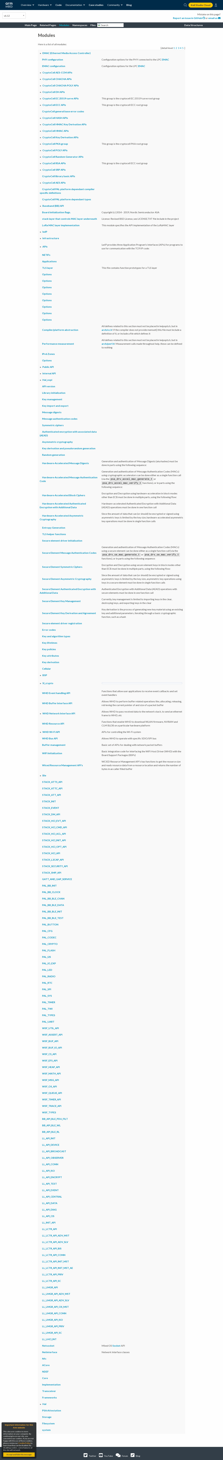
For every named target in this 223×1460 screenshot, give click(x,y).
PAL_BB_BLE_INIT (52, 910)
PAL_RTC (47, 981)
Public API (48, 366)
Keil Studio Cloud (200, 5)
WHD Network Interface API (58, 712)
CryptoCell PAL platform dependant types (66, 199)
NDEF (45, 1370)
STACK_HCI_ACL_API (54, 832)
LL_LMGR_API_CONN (54, 1312)
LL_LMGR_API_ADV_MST (56, 1292)
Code (58, 4)
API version (48, 386)
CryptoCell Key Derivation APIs (60, 137)
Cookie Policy (24, 1443)
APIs (45, 246)
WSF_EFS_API (49, 1059)
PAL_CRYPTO (50, 942)
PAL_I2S (46, 955)
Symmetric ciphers (53, 425)
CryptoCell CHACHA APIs (57, 78)
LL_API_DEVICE (50, 1143)
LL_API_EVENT (50, 1189)
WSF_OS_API (49, 1085)
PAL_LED (47, 968)
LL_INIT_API (48, 1221)
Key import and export (55, 405)
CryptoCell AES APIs (54, 182)
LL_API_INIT (48, 1137)
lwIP (44, 231)
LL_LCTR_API (49, 1228)
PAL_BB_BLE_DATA (53, 904)
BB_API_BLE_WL (51, 1124)
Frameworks (49, 1396)
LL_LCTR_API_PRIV (52, 1273)
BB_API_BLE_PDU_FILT (55, 1117)
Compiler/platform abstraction (60, 329)
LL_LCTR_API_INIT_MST (55, 1260)
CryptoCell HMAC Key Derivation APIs (64, 124)
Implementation (51, 1383)
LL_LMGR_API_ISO (52, 1318)
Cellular (46, 667)
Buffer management (54, 743)
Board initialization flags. (56, 212)
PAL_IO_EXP (49, 962)
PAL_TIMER (48, 1001)
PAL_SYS (47, 994)
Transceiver (49, 1390)
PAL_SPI (46, 988)
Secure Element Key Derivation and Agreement (69, 612)
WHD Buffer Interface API (57, 702)
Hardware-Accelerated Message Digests (65, 463)
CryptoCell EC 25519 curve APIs (60, 98)
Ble (44, 774)
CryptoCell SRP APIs (54, 169)
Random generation (53, 454)
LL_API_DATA (49, 1202)
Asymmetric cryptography (57, 441)
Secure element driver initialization (62, 539)
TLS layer (47, 267)
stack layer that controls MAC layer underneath (69, 218)
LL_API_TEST (49, 1182)
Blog (129, 4)
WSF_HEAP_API (51, 1066)
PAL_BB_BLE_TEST (52, 917)
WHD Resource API (53, 722)
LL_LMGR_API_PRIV (53, 1325)
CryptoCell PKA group (55, 143)
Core (45, 1377)
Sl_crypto (47, 682)
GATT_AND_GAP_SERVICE (57, 878)
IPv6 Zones (48, 353)
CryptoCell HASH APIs (55, 117)
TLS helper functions (54, 533)
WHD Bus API (50, 737)
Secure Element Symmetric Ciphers (62, 565)
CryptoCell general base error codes (63, 111)
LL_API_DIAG (49, 1208)
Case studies (96, 4)
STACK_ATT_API (51, 793)
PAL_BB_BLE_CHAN (53, 897)
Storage (46, 1415)
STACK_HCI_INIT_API (54, 839)
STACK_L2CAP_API (53, 858)
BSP (44, 674)
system (46, 1428)
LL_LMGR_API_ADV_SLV (55, 1299)
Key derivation (50, 661)
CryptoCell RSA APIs (54, 163)
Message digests (51, 412)
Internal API (49, 373)
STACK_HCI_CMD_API (54, 826)
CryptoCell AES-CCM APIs (57, 72)
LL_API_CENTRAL (52, 1195)
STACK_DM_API (51, 813)
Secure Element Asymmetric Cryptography (67, 577)
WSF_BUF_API (50, 1040)
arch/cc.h (107, 329)
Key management (52, 399)
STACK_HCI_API (51, 852)
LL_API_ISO (48, 1169)
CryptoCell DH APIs (53, 91)
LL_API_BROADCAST (54, 1150)
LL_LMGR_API (50, 1286)
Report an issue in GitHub (189, 18)
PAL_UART (48, 1020)
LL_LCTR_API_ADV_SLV (55, 1241)
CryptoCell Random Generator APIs (62, 156)
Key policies (49, 648)
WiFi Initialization (52, 752)
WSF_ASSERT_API (52, 1033)
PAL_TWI (47, 1007)
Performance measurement (58, 343)
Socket (116, 1344)
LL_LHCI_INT (49, 1338)
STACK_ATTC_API (52, 787)
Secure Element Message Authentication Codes (69, 551)
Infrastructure (50, 238)
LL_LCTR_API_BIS (51, 1247)
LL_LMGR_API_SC (52, 1331)
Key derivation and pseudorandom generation (68, 448)
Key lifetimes (49, 641)
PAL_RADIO (48, 975)
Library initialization (53, 392)
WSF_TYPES (49, 1111)
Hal (44, 1403)
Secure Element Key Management (61, 600)
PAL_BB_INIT (49, 884)
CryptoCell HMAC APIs (55, 130)
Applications (49, 261)
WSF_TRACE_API (51, 1104)
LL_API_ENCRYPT (52, 1176)
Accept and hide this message (19, 1454)
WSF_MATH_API (51, 1072)
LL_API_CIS (48, 1215)
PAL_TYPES (48, 1014)
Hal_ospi (47, 379)
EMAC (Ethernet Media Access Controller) (66, 53)
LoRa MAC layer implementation (60, 225)
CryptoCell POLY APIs (55, 150)
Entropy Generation (53, 526)
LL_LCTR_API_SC (51, 1279)
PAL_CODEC (49, 936)
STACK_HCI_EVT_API (54, 819)
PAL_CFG (47, 929)
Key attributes (50, 654)
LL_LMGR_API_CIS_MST (55, 1305)
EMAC (165, 59)
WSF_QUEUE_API (52, 1091)
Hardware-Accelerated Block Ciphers (63, 494)
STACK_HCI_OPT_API (54, 845)
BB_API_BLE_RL (51, 1130)
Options (47, 274)
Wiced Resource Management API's (62, 764)
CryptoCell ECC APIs (54, 104)
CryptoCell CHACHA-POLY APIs (60, 85)
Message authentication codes (59, 418)
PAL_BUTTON (50, 923)
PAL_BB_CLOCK (51, 891)
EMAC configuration (53, 65)
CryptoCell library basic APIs (58, 176)
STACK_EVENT (50, 806)
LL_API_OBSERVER (52, 1156)
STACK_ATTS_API (52, 780)
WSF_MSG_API (50, 1079)
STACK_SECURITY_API (55, 865)
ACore (46, 1364)
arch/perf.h (108, 343)
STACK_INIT (49, 800)
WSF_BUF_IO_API (52, 1046)
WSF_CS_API (49, 1053)
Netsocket (48, 1344)
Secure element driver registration (62, 622)
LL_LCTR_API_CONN (53, 1253)
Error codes (49, 628)
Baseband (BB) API (53, 205)
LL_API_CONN (50, 1163)
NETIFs (46, 254)
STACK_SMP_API (51, 871)
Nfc (44, 1357)
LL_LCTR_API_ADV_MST (55, 1234)
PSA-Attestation (51, 1409)
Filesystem (48, 1422)
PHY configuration (52, 59)
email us (214, 18)
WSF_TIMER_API (51, 1098)
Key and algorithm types (56, 635)
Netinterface (49, 1351)
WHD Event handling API (56, 692)
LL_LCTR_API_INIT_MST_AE (57, 1266)
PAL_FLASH (48, 949)
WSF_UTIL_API (50, 1027)
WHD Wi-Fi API (51, 730)
